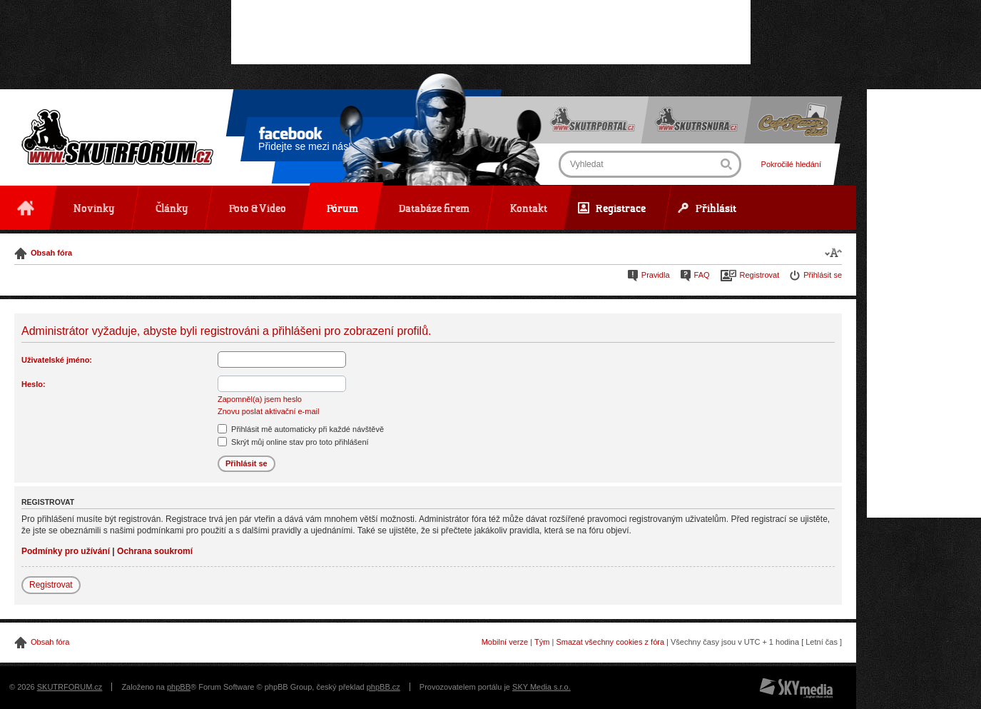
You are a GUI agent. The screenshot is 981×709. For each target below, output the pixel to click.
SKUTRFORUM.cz (70, 687)
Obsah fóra (51, 252)
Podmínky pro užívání (65, 551)
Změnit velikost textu (833, 252)
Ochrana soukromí (155, 551)
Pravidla (655, 275)
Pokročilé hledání (791, 164)
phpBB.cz (383, 687)
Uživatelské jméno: (56, 360)
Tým (541, 642)
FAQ (702, 275)
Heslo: (33, 384)
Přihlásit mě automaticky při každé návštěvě (301, 429)
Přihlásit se (822, 275)
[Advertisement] (491, 32)
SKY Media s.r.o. (541, 687)
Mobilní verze (505, 642)
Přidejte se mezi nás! (304, 141)
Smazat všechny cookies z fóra (610, 642)
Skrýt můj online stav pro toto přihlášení (293, 442)
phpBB (178, 687)
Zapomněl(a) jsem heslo (260, 399)
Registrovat (760, 275)
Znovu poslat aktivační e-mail (268, 411)
